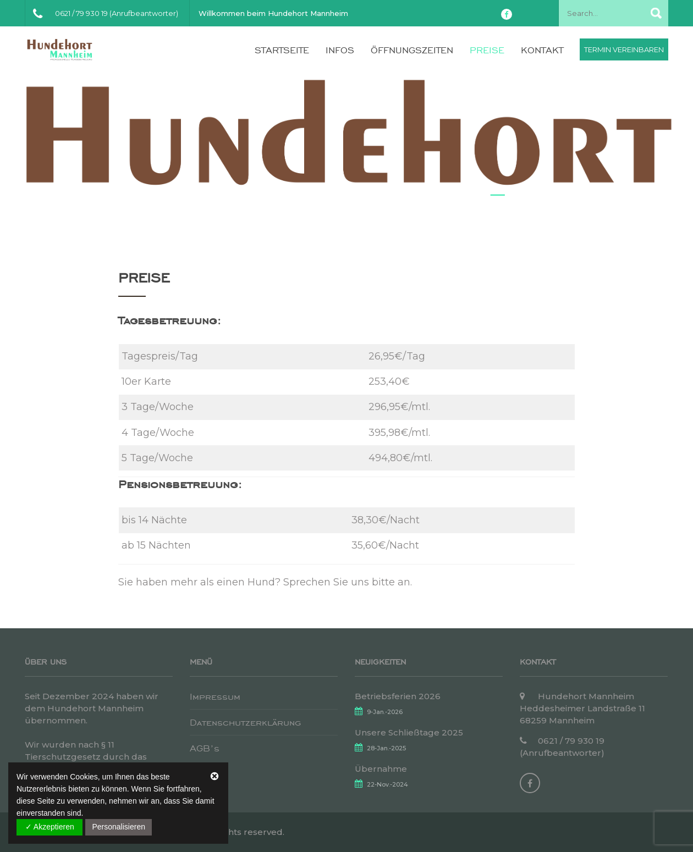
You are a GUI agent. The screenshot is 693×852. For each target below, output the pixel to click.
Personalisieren (118, 826)
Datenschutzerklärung (245, 722)
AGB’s (204, 748)
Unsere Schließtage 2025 (409, 732)
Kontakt (542, 50)
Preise (487, 50)
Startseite (282, 50)
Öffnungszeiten (412, 50)
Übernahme (381, 769)
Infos (340, 50)
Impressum (215, 696)
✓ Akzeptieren (49, 826)
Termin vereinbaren (624, 49)
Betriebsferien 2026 (398, 696)
